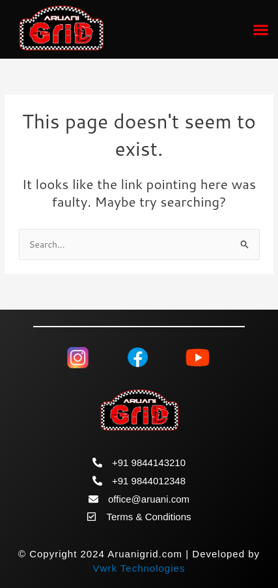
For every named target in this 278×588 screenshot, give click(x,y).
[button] (261, 29)
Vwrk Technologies (139, 568)
